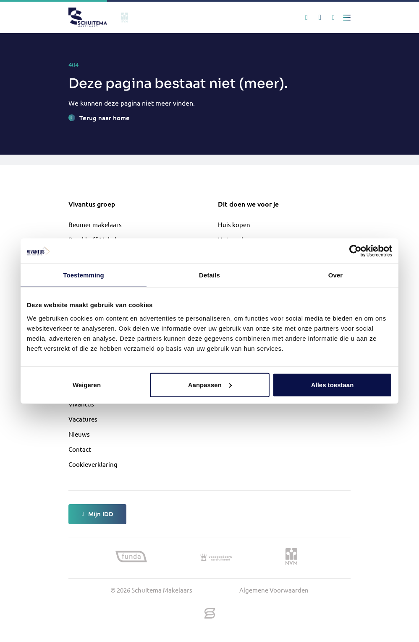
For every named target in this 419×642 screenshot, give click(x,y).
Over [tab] (335, 275)
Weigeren (87, 384)
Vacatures (82, 419)
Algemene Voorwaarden (274, 590)
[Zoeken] (306, 17)
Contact (79, 449)
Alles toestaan (332, 384)
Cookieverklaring (93, 464)
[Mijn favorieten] (320, 17)
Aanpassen (210, 384)
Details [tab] (209, 275)
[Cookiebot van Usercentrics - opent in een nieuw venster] (355, 251)
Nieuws (79, 434)
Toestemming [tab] (83, 275)
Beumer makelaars (95, 224)
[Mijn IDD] (333, 17)
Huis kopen (234, 224)
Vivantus (81, 404)
